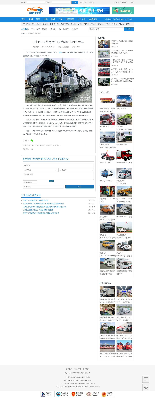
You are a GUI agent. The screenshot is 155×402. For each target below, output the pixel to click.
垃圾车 (107, 24)
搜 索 (129, 29)
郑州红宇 (75, 29)
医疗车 (93, 24)
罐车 (128, 24)
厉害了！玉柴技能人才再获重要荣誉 (35, 200)
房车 (80, 24)
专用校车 (26, 24)
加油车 (121, 24)
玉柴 (60, 52)
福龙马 (44, 29)
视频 (60, 19)
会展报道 (93, 19)
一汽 (59, 29)
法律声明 (77, 369)
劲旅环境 (66, 29)
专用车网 (30, 33)
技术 (53, 19)
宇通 (33, 29)
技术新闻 (37, 33)
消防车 (86, 24)
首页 (23, 19)
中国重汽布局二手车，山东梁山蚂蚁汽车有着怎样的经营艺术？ (122, 71)
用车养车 (70, 19)
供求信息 (81, 19)
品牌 (46, 19)
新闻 (31, 19)
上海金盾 (52, 29)
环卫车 (74, 24)
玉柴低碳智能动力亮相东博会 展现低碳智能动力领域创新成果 (44, 207)
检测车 (114, 24)
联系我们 (86, 369)
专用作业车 (54, 24)
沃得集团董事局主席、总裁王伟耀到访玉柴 (38, 210)
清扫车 (100, 24)
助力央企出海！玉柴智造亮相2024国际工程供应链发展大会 (43, 203)
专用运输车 (36, 24)
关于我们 (69, 369)
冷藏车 (45, 24)
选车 (38, 19)
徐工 (38, 29)
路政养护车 (64, 24)
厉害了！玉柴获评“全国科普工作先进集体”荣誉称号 (41, 213)
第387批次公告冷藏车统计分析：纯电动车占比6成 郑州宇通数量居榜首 (122, 81)
